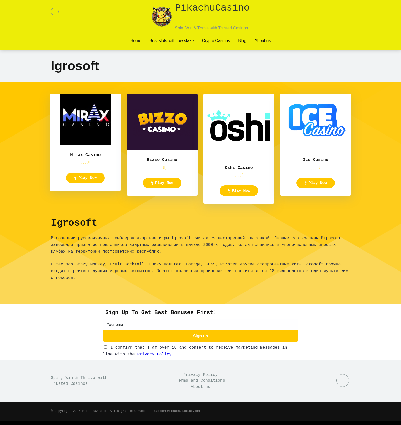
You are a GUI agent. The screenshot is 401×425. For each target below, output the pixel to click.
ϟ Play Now (85, 179)
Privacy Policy (154, 358)
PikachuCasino (212, 12)
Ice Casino (315, 158)
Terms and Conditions (200, 385)
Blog (242, 40)
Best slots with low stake (171, 40)
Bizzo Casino (162, 158)
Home (135, 40)
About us (262, 40)
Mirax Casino (85, 155)
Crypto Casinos (216, 40)
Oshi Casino (239, 168)
